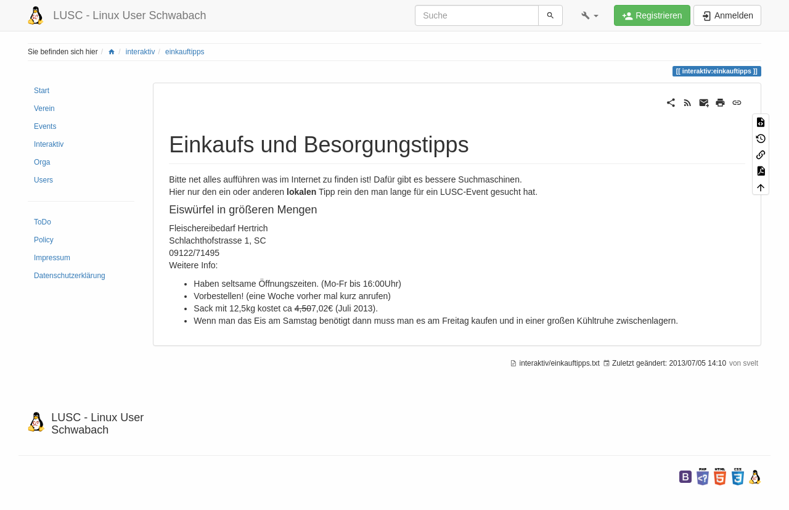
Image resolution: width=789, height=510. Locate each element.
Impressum (52, 257)
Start (41, 90)
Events (45, 126)
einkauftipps (184, 51)
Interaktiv (48, 144)
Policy (44, 240)
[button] (590, 15)
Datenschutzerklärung (69, 275)
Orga (42, 162)
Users (43, 180)
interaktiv (140, 51)
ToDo (42, 222)
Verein (44, 108)
